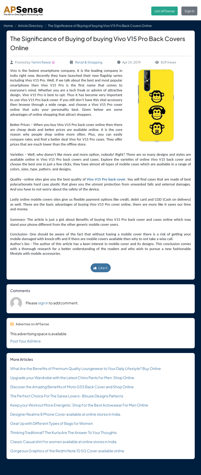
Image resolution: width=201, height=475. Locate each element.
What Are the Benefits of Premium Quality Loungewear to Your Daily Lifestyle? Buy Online (85, 368)
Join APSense (164, 11)
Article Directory (30, 26)
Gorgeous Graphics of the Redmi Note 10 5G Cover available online (67, 450)
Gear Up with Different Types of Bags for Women (51, 423)
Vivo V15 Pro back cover (106, 179)
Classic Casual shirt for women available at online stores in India (63, 441)
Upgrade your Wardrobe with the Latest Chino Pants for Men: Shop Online (72, 377)
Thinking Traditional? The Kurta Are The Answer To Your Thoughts (63, 432)
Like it (100, 268)
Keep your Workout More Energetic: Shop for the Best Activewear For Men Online (79, 405)
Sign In (189, 11)
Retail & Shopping (88, 62)
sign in (43, 302)
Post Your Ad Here (25, 341)
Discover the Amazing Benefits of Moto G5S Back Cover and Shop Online (72, 386)
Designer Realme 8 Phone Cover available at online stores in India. (65, 414)
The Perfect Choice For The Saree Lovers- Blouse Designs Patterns (66, 395)
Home (8, 26)
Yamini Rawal (41, 62)
